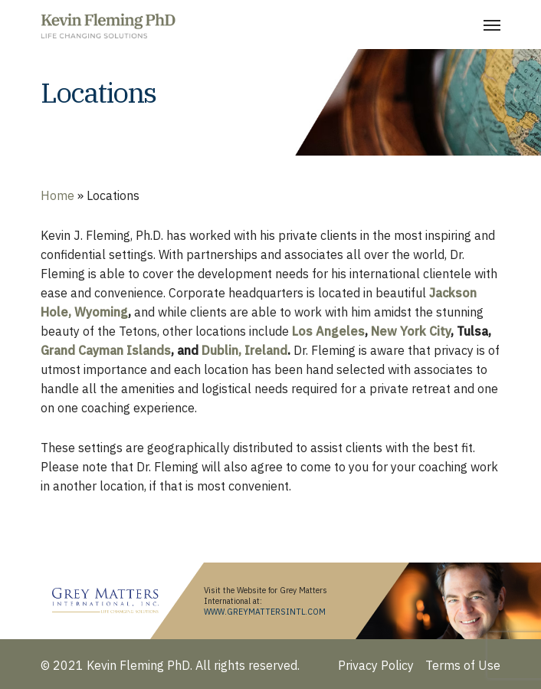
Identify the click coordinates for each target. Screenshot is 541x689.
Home (57, 195)
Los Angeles (328, 331)
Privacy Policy (376, 665)
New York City (411, 331)
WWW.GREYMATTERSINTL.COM (265, 611)
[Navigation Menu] (492, 24)
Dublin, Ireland (244, 350)
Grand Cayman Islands (106, 350)
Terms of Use (462, 665)
